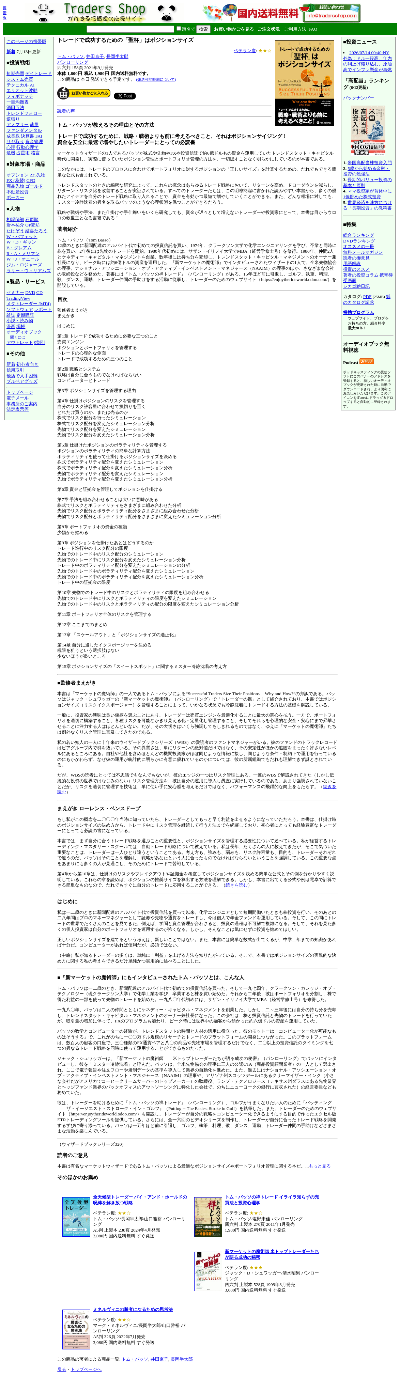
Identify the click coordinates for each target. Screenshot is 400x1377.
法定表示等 (17, 409)
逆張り (13, 119)
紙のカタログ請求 (366, 299)
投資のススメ (356, 269)
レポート (43, 309)
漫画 (10, 326)
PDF (367, 296)
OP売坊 (32, 225)
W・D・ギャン (21, 242)
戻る (61, 1369)
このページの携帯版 (26, 41)
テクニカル (17, 85)
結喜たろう (36, 230)
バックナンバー (358, 97)
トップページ (19, 392)
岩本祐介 (15, 225)
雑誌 (10, 315)
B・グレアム (19, 247)
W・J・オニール (22, 259)
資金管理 (34, 141)
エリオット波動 (21, 90)
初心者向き (27, 364)
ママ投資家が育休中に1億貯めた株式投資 (367, 193)
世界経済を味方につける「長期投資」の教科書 (367, 205)
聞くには (17, 337)
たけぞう (15, 230)
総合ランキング (358, 235)
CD (39, 292)
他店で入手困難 (21, 375)
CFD (31, 180)
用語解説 (352, 263)
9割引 (39, 342)
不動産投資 (17, 191)
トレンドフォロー (24, 113)
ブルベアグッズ (21, 381)
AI (32, 85)
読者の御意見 (356, 258)
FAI (39, 136)
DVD (30, 292)
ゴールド (34, 186)
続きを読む (237, 885)
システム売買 (19, 79)
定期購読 (25, 315)
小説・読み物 (19, 320)
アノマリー (17, 124)
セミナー (15, 292)
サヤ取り (15, 141)
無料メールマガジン (363, 252)
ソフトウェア (19, 309)
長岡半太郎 (117, 56)
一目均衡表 (17, 102)
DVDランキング (359, 241)
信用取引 (15, 370)
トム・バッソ (70, 56)
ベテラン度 (245, 50)
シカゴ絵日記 (356, 286)
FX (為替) (15, 180)
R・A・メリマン (23, 253)
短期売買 (15, 73)
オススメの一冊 (358, 246)
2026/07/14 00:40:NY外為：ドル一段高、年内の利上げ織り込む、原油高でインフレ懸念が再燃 (367, 61)
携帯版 (4, 12)
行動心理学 (27, 147)
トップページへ (86, 1369)
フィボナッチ (19, 96)
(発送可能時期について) (156, 79)
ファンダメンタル (24, 130)
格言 (35, 152)
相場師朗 (15, 219)
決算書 (27, 136)
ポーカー (15, 197)
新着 (10, 51)
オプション (17, 174)
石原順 (32, 219)
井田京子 (95, 56)
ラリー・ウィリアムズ (28, 270)
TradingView (18, 298)
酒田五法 (15, 107)
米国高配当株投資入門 (370, 162)
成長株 (13, 136)
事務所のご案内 (21, 403)
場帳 (20, 326)
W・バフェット (21, 236)
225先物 (37, 174)
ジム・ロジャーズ (24, 264)
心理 (10, 147)
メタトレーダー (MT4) (28, 303)
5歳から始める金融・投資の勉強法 (366, 171)
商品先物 (15, 186)
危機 (10, 152)
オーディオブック (24, 331)
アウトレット (19, 342)
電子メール (17, 398)
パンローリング (72, 62)
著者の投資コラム (361, 275)
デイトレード (38, 73)
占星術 (23, 152)
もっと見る (320, 1166)
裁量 (34, 124)
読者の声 (66, 110)
